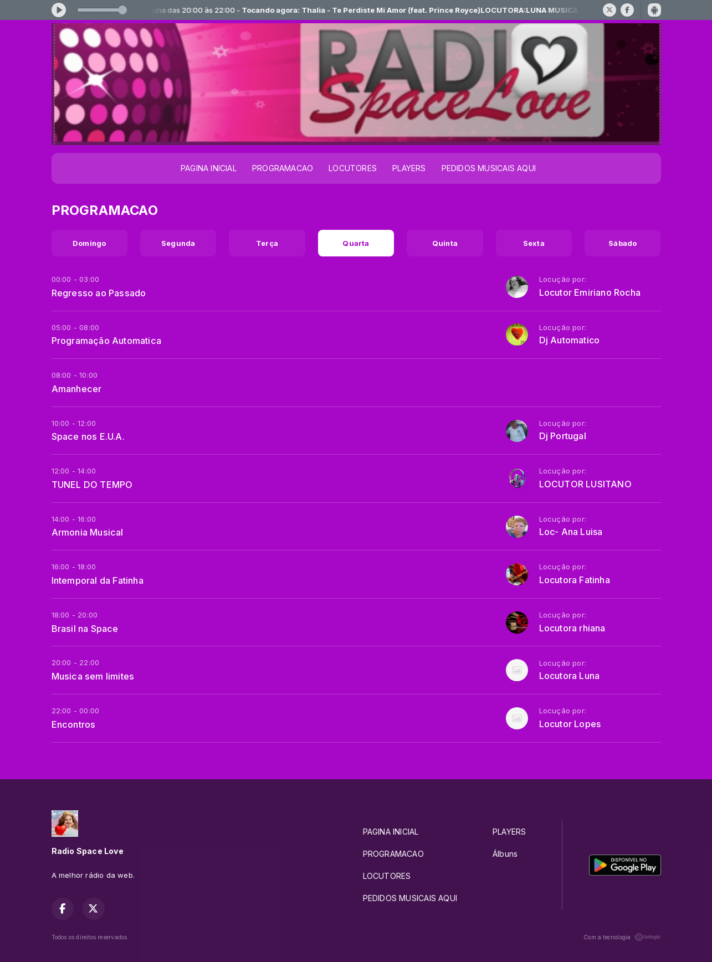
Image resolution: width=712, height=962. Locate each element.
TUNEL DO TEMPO (92, 484)
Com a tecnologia (621, 937)
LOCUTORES (353, 168)
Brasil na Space (85, 628)
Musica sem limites (93, 676)
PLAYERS (409, 168)
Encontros (74, 724)
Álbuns (505, 853)
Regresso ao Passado (99, 293)
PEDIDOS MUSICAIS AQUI (489, 168)
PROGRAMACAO (282, 168)
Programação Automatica (107, 340)
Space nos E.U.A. (88, 436)
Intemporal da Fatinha (98, 580)
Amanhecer (77, 388)
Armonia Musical (88, 532)
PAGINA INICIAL (209, 168)
